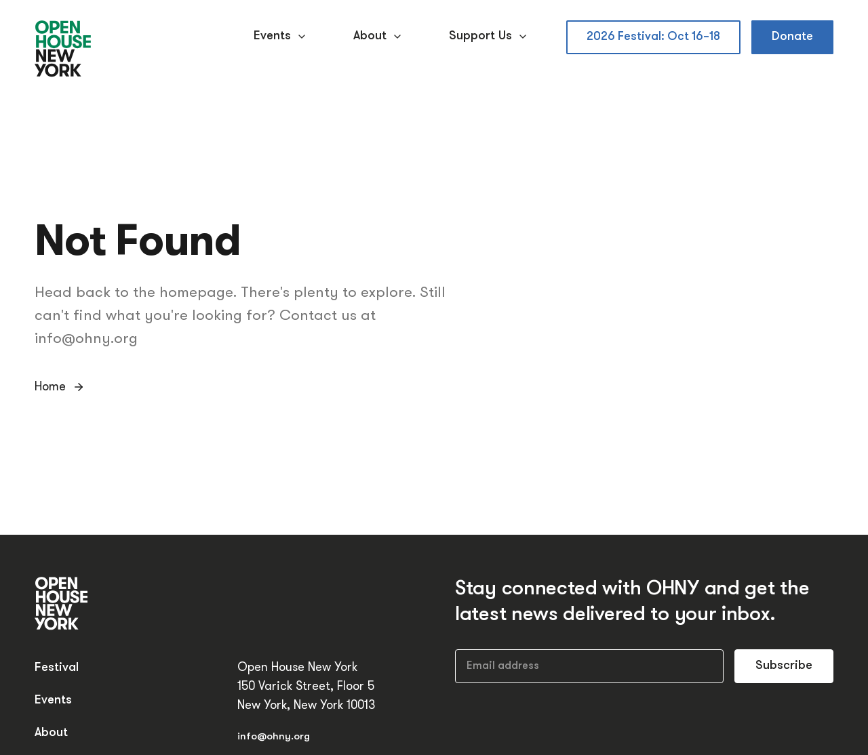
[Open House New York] (63, 49)
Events (282, 36)
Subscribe (783, 665)
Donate (792, 37)
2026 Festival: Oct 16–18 (653, 37)
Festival (57, 667)
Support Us (490, 36)
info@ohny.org (273, 737)
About (379, 36)
